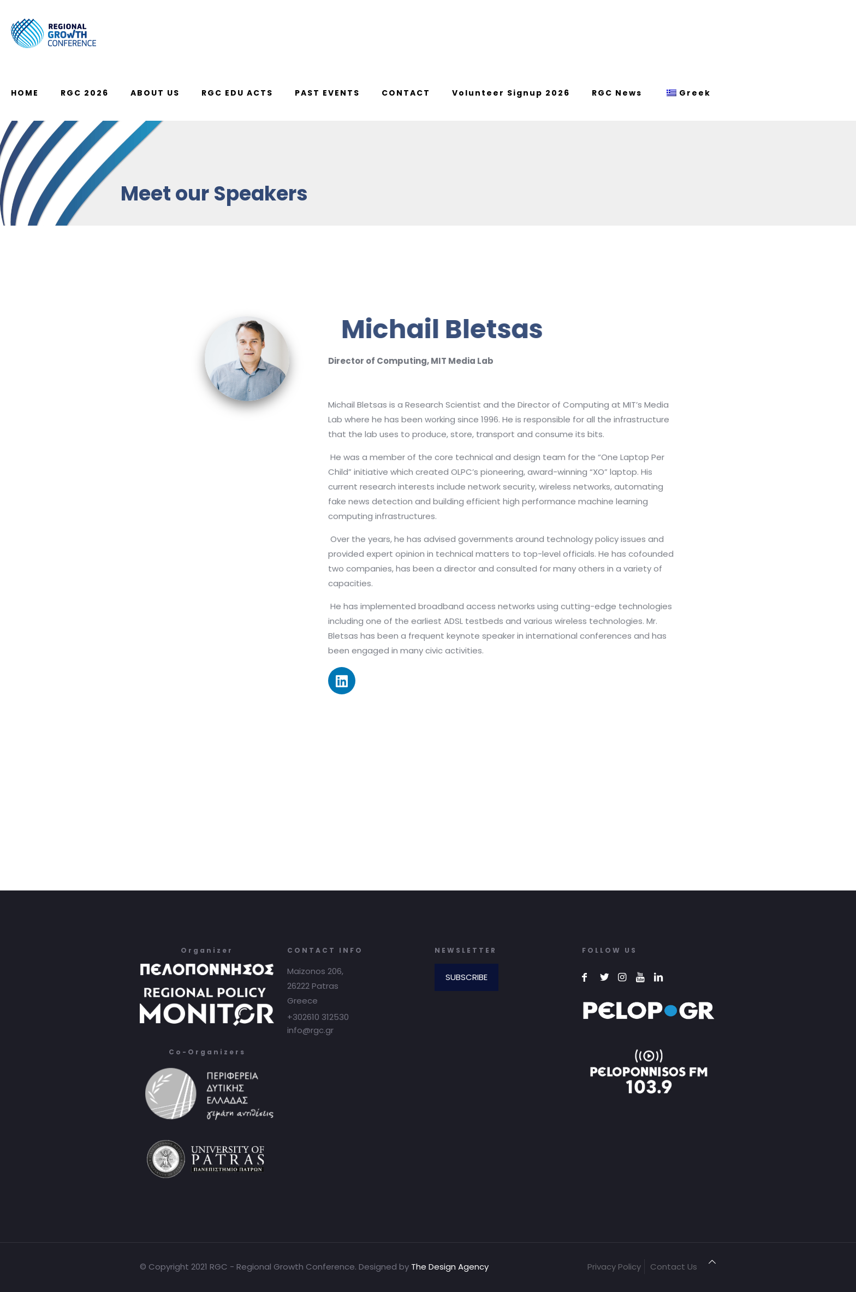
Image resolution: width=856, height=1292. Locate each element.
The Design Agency (450, 1266)
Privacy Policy (614, 1266)
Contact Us (673, 1266)
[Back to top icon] (712, 1261)
